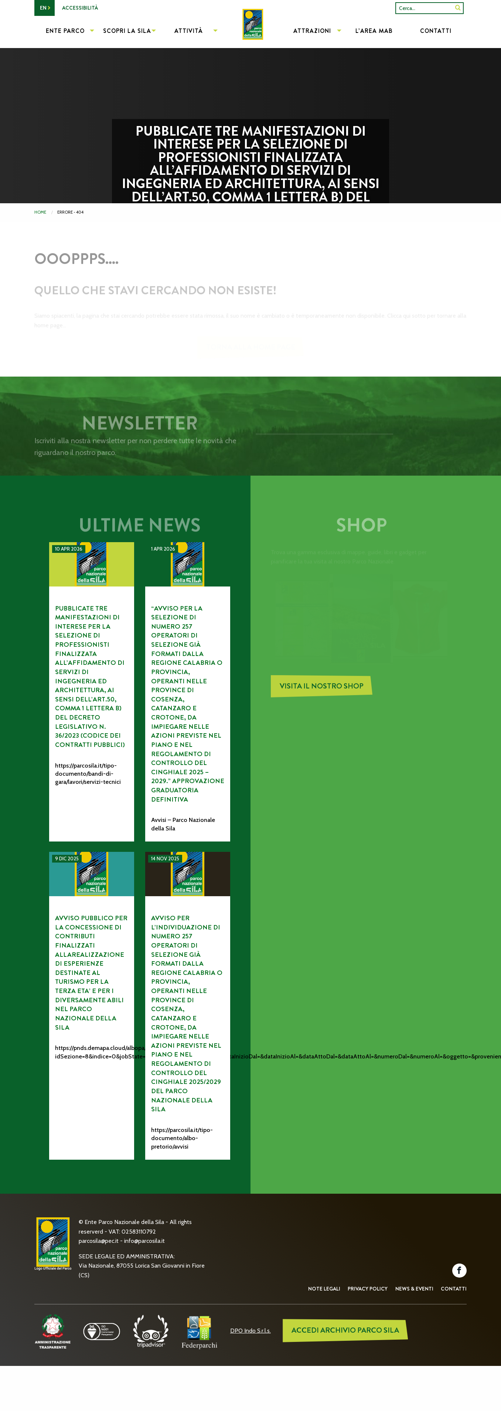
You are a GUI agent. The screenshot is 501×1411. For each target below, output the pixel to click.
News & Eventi (414, 1288)
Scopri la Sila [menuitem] (127, 31)
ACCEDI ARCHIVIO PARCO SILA (345, 1330)
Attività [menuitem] (188, 31)
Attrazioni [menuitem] (312, 31)
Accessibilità (80, 7)
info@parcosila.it (144, 1240)
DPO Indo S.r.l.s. (250, 1330)
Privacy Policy (368, 1288)
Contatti (454, 1288)
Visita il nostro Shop (322, 691)
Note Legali (324, 1288)
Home (40, 212)
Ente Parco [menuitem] (65, 31)
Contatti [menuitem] (435, 31)
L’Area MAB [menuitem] (374, 31)
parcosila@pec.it (99, 1240)
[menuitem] (250, 32)
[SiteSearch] (458, 8)
